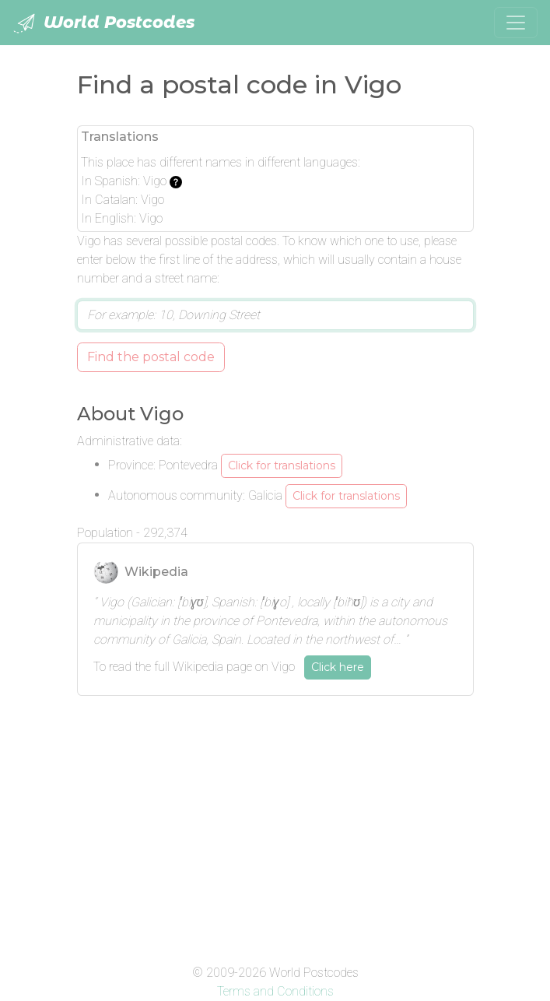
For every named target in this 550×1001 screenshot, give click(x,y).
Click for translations (281, 465)
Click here (337, 667)
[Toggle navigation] (516, 22)
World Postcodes (103, 23)
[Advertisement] (275, 817)
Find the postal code (151, 356)
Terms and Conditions (275, 991)
